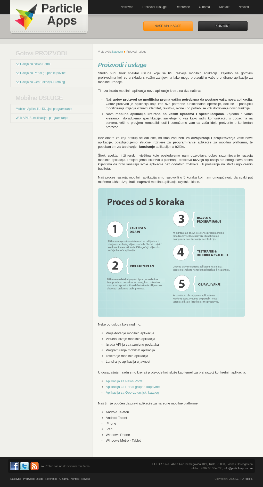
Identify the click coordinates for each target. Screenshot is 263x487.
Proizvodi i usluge (154, 7)
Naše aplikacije (168, 26)
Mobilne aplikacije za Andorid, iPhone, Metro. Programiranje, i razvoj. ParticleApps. (49, 17)
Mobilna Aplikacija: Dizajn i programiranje (44, 109)
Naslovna (126, 7)
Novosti (244, 7)
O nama (204, 7)
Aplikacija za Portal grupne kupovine (40, 73)
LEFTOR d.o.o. (244, 478)
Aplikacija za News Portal (33, 64)
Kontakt (224, 7)
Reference (183, 7)
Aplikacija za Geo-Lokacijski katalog (40, 82)
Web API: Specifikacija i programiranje (42, 118)
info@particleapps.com (238, 468)
